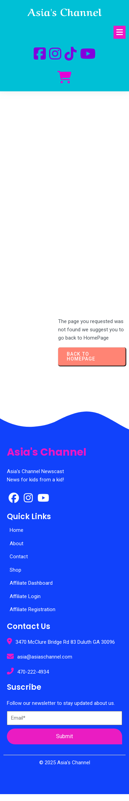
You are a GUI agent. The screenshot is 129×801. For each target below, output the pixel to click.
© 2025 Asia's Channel (64, 762)
